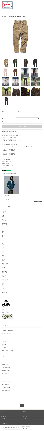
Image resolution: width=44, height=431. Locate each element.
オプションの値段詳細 (6, 159)
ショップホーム (3, 411)
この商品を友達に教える (6, 163)
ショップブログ (25, 416)
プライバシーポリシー (4, 423)
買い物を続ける (4, 167)
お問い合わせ (24, 411)
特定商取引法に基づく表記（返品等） (8, 161)
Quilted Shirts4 (6, 195)
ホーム (2, 12)
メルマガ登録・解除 (3, 416)
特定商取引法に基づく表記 (4, 418)
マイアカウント (25, 418)
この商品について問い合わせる (7, 165)
